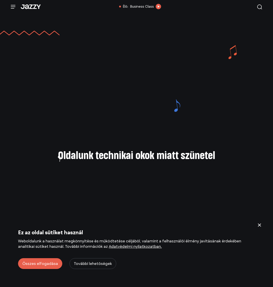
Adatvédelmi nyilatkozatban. (135, 246)
